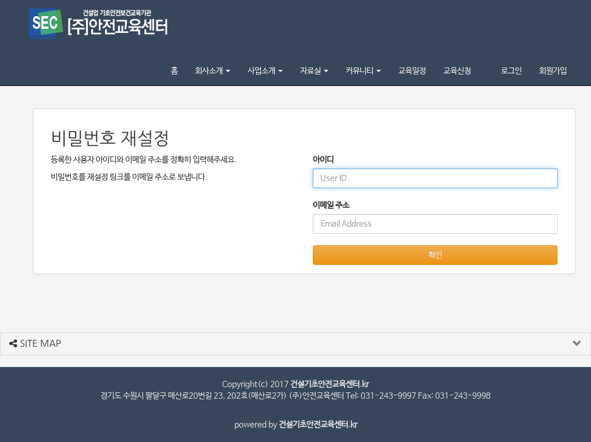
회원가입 (553, 71)
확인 (435, 255)
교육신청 (457, 71)
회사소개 (212, 71)
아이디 (323, 159)
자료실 (314, 71)
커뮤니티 (363, 71)
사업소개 (265, 71)
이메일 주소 (331, 205)
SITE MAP (35, 343)
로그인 (511, 71)
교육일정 (412, 71)
